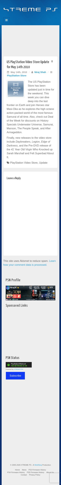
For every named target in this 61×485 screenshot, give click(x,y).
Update (43, 162)
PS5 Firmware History (35, 472)
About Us (50, 472)
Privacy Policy (34, 475)
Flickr (28, 16)
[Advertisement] (30, 40)
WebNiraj (38, 465)
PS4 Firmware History (16, 472)
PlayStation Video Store (24, 162)
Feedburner (24, 16)
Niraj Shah (40, 72)
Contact (24, 475)
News (24, 470)
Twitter (33, 16)
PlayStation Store (16, 75)
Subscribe (15, 375)
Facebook (20, 16)
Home (17, 470)
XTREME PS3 (18, 369)
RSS (42, 16)
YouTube (37, 16)
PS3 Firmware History (37, 470)
